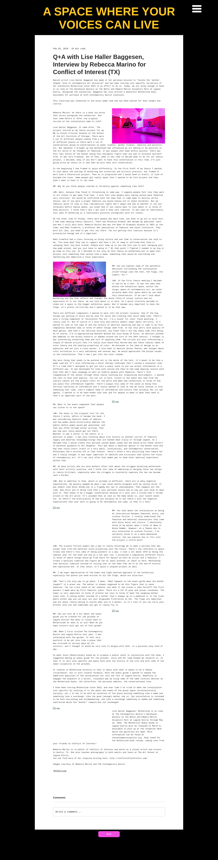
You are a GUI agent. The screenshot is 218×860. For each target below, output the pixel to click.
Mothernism (60, 771)
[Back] (109, 834)
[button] (196, 8)
